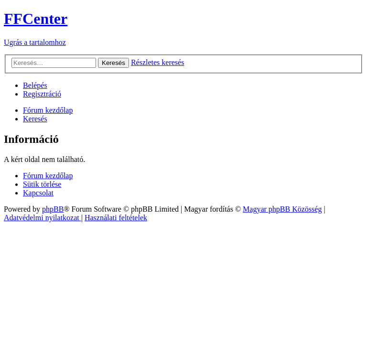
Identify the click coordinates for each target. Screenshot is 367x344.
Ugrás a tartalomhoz (35, 42)
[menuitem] (35, 85)
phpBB (53, 209)
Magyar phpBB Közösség (282, 209)
